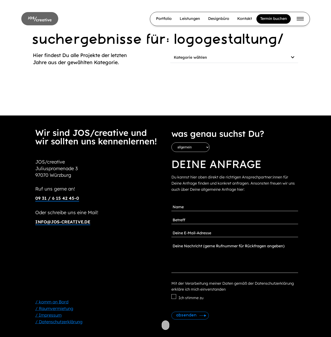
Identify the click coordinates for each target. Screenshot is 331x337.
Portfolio (164, 18)
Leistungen (190, 18)
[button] (234, 57)
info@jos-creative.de (62, 222)
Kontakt (244, 18)
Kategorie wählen (190, 57)
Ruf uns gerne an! (55, 189)
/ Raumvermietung (54, 308)
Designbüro (218, 18)
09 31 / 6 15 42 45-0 (57, 198)
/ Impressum (48, 315)
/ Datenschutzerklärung (58, 321)
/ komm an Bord (51, 302)
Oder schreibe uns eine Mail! (66, 212)
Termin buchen (273, 18)
